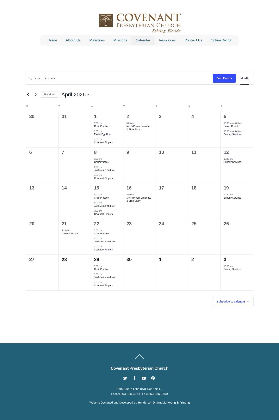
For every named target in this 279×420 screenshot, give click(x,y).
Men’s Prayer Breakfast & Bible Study (139, 128)
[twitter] (125, 377)
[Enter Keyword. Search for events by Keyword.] (119, 78)
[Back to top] (139, 359)
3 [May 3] (225, 259)
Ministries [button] (97, 40)
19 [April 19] (226, 187)
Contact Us (193, 40)
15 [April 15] (96, 187)
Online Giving (221, 40)
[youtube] (144, 377)
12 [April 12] (226, 152)
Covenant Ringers (103, 142)
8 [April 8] (95, 152)
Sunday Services (232, 134)
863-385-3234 (130, 393)
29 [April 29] (96, 259)
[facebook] (134, 377)
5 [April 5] (225, 116)
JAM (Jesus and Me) (104, 170)
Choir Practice (101, 126)
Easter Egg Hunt (102, 134)
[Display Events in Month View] (244, 78)
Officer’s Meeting (70, 233)
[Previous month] (28, 94)
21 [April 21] (64, 223)
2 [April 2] (128, 116)
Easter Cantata (231, 126)
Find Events (224, 78)
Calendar (143, 40)
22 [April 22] (96, 223)
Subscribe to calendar (231, 301)
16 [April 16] (129, 187)
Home (52, 40)
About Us (73, 40)
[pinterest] (153, 377)
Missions (120, 40)
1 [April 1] (95, 116)
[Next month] (35, 94)
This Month (49, 94)
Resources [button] (167, 40)
